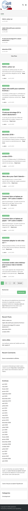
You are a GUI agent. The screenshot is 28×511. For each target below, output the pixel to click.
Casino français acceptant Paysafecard (12, 483)
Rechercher (5, 289)
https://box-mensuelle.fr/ (17, 368)
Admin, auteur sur (7, 19)
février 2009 (5, 437)
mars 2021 (5, 386)
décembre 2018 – (7, 49)
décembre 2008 (6, 441)
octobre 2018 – (7, 156)
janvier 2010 (5, 420)
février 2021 (5, 389)
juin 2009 (4, 429)
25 (14, 283)
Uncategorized (6, 63)
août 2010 (5, 403)
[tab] (2, 13)
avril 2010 (4, 413)
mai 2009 (4, 432)
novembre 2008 (6, 444)
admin (5, 78)
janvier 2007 (5, 456)
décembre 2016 (6, 398)
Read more (12, 121)
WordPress (10, 508)
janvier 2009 (5, 439)
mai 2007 (4, 453)
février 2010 (5, 417)
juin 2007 (4, 451)
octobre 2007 (5, 446)
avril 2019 (4, 396)
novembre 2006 (6, 458)
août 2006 (5, 461)
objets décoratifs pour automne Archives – (13, 322)
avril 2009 (4, 434)
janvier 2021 (5, 391)
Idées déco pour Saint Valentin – (13, 176)
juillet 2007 (5, 449)
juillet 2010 (5, 405)
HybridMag (18, 508)
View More (14, 56)
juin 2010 (4, 408)
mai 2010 (4, 410)
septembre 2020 (6, 393)
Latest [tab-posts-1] (2, 13)
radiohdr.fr (13, 506)
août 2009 (5, 425)
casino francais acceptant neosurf (17, 470)
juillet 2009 (5, 427)
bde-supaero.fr (6, 345)
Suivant (20, 283)
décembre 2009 (6, 422)
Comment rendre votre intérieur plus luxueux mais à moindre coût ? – (13, 265)
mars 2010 (5, 415)
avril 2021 (4, 384)
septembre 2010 (6, 401)
